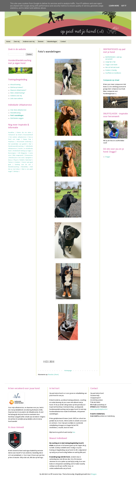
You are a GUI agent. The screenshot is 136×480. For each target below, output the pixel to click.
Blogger (93, 474)
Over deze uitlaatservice (18, 110)
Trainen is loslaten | (15, 162)
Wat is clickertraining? (17, 93)
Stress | (10, 160)
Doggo (107, 157)
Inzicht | (21, 148)
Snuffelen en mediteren (113, 73)
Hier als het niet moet (112, 67)
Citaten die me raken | (24, 132)
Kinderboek (16, 151)
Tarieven (40, 41)
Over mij (16, 41)
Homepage (68, 371)
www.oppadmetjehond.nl (98, 409)
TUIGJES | (22, 160)
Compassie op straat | (15, 135)
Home (8, 41)
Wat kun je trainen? (16, 87)
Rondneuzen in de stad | (17, 157)
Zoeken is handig (111, 70)
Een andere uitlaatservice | (19, 137)
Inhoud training (15, 85)
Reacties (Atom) (53, 375)
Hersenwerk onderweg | (25, 141)
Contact (63, 41)
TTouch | (16, 160)
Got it (123, 6)
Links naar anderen (16, 98)
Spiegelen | (29, 157)
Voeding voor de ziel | (24, 164)
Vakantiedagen (52, 41)
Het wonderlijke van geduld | (18, 144)
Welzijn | (16, 171)
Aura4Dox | (12, 132)
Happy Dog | (28, 139)
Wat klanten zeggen (17, 118)
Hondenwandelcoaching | (16, 146)
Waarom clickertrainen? (18, 90)
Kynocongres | (12, 153)
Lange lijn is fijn (110, 62)
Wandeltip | (25, 167)
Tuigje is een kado (111, 65)
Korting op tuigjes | (27, 151)
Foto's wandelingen (16, 115)
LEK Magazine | (23, 153)
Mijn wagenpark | (18, 155)
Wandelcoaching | (14, 167)
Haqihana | (12, 141)
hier (74, 432)
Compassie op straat (111, 80)
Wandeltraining (15, 113)
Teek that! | (29, 160)
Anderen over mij (28, 41)
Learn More (114, 6)
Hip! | (31, 144)
